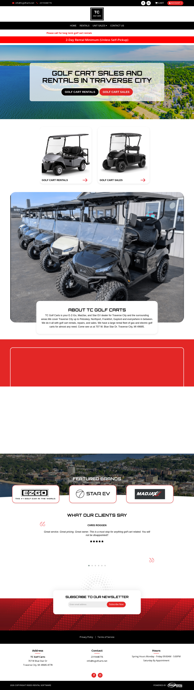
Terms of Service (105, 637)
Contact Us (117, 26)
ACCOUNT (175, 3)
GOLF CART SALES (116, 91)
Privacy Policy (86, 637)
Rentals (84, 26)
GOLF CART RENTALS (80, 91)
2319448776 (97, 656)
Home (73, 26)
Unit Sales (100, 26)
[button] (89, 565)
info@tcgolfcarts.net (97, 660)
